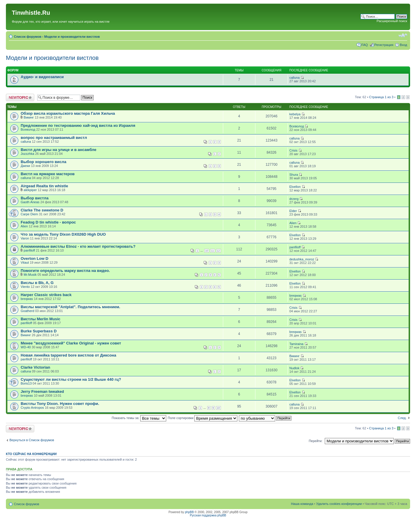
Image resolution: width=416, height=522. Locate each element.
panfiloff (29, 250)
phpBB (189, 512)
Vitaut (25, 262)
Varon (25, 238)
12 (218, 250)
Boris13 (26, 383)
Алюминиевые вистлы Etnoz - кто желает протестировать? (78, 246)
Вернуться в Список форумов (31, 440)
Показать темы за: (139, 418)
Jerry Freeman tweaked (42, 391)
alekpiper (30, 190)
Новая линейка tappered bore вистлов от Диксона (68, 355)
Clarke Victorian (35, 367)
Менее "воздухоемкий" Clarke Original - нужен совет (71, 343)
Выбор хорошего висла (43, 162)
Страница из (381, 97)
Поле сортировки (202, 418)
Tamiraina (296, 344)
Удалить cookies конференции (339, 503)
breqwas (27, 299)
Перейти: (316, 441)
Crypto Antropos (32, 407)
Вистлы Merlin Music (40, 319)
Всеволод (28, 129)
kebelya (295, 114)
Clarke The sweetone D (42, 210)
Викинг (29, 117)
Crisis (293, 150)
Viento (25, 286)
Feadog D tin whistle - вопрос (48, 222)
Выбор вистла (34, 198)
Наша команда (302, 503)
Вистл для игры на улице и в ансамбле (58, 149)
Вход (403, 45)
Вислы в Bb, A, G (37, 282)
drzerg (293, 199)
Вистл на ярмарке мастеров (48, 174)
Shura (293, 174)
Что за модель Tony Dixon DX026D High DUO (63, 234)
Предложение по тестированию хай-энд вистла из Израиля (78, 125)
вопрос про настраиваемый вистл (54, 137)
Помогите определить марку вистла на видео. (65, 270)
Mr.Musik (30, 274)
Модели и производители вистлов (72, 36)
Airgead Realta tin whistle (44, 186)
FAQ (364, 45)
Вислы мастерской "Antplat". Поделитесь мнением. (70, 307)
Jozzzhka (27, 153)
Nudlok (294, 368)
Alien (24, 226)
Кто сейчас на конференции (31, 454)
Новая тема (20, 97)
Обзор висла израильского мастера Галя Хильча (68, 113)
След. (402, 418)
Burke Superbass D (39, 331)
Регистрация (383, 45)
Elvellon (295, 186)
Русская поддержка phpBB (208, 515)
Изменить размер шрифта (403, 35)
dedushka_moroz (301, 259)
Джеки (25, 166)
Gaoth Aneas (30, 202)
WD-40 (26, 347)
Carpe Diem (29, 214)
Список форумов (27, 36)
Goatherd (27, 311)
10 (206, 250)
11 (212, 250)
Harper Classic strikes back (46, 295)
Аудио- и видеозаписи (42, 77)
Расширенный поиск (391, 21)
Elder (293, 211)
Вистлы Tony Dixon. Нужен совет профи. (60, 403)
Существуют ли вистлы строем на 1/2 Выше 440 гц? (71, 379)
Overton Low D (34, 258)
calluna (294, 77)
